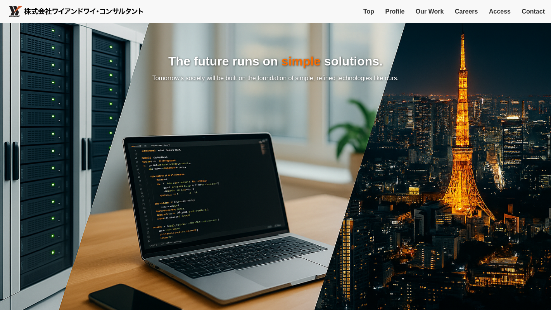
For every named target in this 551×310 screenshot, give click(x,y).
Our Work (430, 11)
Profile (395, 11)
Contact (533, 11)
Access (500, 11)
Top (368, 11)
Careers (466, 11)
